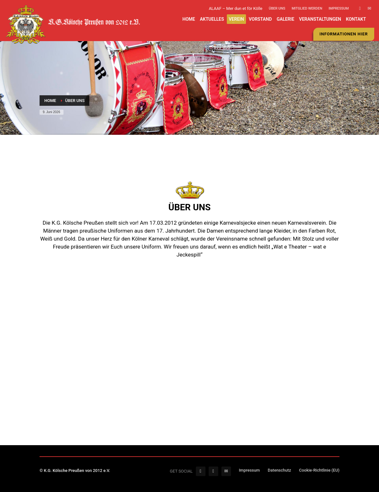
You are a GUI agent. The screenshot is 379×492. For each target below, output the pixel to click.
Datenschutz (279, 470)
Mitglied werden (307, 8)
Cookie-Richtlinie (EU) (319, 470)
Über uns (277, 8)
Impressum (339, 8)
